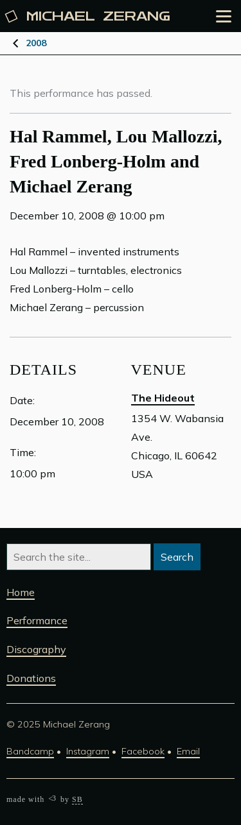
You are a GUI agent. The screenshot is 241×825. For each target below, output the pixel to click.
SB (77, 799)
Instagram (87, 751)
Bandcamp (30, 751)
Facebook (143, 751)
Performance (36, 620)
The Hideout (163, 397)
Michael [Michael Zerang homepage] (88, 16)
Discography (36, 649)
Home (20, 592)
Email (188, 751)
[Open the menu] (224, 16)
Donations (31, 678)
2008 (36, 43)
